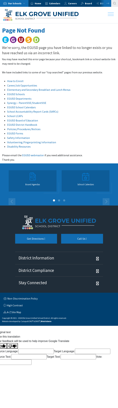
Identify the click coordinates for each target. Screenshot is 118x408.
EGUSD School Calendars (21, 107)
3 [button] (64, 200)
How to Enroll (15, 81)
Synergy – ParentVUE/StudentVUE (26, 103)
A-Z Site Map (12, 313)
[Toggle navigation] (111, 15)
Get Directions (30, 240)
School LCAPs (15, 116)
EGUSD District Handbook (22, 124)
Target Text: (54, 356)
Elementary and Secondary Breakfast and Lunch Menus (38, 89)
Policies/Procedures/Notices (24, 129)
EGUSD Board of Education (22, 120)
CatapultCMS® (27, 321)
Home (38, 3)
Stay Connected (33, 282)
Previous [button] (12, 201)
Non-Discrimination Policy (20, 299)
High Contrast (15, 305)
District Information (36, 258)
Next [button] (105, 3)
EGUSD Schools (16, 94)
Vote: (99, 356)
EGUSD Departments (19, 98)
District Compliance (36, 270)
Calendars (54, 3)
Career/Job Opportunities (22, 85)
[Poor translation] (12, 346)
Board (88, 3)
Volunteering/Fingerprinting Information (31, 142)
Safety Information (18, 138)
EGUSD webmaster (33, 155)
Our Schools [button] (17, 3)
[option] (14, 3)
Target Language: (64, 351)
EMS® (37, 321)
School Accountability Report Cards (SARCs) (32, 111)
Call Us (74, 240)
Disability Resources (19, 146)
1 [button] (54, 200)
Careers (72, 3)
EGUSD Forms (15, 133)
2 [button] (59, 200)
